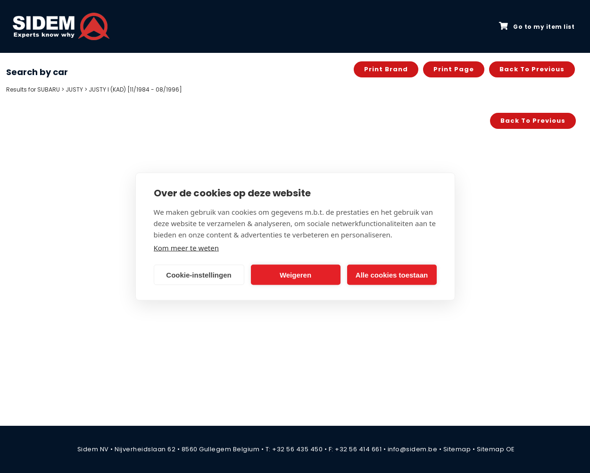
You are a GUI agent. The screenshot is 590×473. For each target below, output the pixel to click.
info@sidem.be (413, 449)
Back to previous (532, 69)
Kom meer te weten (186, 248)
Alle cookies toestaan (392, 274)
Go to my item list (536, 26)
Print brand (386, 69)
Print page (453, 69)
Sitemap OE (496, 449)
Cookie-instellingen (198, 274)
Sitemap (457, 449)
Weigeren (295, 274)
